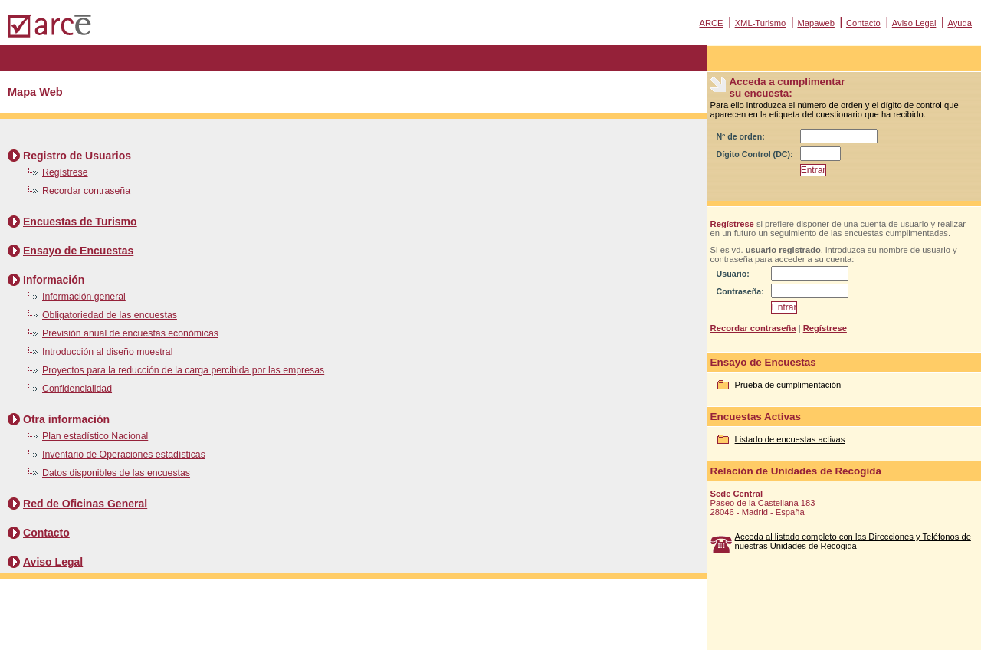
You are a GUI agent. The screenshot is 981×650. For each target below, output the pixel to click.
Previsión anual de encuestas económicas (130, 333)
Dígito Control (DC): (755, 154)
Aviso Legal (914, 23)
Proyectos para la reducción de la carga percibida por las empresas (183, 370)
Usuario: (733, 273)
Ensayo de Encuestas (78, 251)
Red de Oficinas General (85, 503)
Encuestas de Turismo (80, 221)
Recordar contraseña (86, 190)
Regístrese (65, 172)
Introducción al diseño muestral (107, 351)
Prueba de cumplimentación (788, 384)
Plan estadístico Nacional (95, 436)
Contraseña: (740, 291)
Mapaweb (816, 23)
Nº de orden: (741, 136)
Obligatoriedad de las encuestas (109, 315)
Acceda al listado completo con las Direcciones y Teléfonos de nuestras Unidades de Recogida (853, 541)
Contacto (863, 23)
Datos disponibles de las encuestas (116, 473)
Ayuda (959, 23)
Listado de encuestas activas (790, 439)
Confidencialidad (77, 388)
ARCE (711, 23)
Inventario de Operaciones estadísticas (123, 454)
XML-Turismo (760, 23)
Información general (84, 296)
